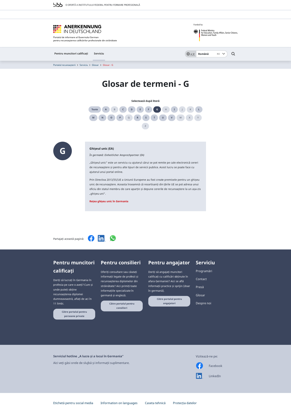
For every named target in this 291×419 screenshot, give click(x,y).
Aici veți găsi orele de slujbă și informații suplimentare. (91, 363)
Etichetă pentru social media (73, 403)
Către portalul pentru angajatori (169, 301)
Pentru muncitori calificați (71, 53)
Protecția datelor (185, 403)
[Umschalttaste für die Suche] (233, 55)
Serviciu (99, 53)
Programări (204, 271)
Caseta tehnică (155, 403)
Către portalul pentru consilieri (121, 306)
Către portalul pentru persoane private (74, 314)
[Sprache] (190, 53)
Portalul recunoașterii (64, 65)
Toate (94, 109)
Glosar (95, 65)
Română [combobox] (209, 54)
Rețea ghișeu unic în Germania (108, 201)
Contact (201, 279)
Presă (200, 287)
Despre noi (203, 303)
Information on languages (119, 403)
